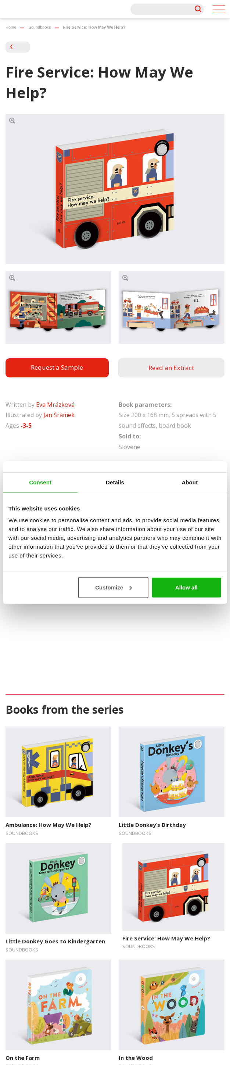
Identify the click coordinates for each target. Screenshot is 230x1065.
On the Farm (23, 1057)
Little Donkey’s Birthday (152, 824)
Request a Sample (57, 367)
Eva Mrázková (55, 405)
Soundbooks (39, 27)
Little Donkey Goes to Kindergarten (55, 941)
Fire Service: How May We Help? (166, 938)
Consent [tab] (40, 482)
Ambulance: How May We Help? (48, 824)
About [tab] (190, 482)
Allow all (186, 587)
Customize (113, 587)
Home (11, 27)
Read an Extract (171, 367)
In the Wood (136, 1057)
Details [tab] (115, 482)
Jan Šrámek (59, 415)
